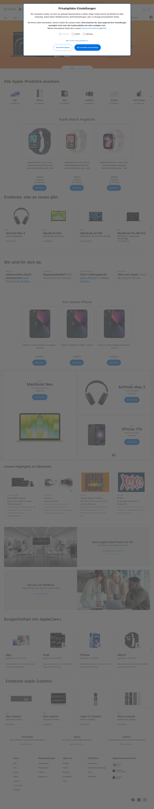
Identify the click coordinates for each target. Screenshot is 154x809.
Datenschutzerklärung (90, 28)
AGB (104, 28)
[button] (77, 41)
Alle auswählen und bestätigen (87, 47)
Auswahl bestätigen (63, 47)
